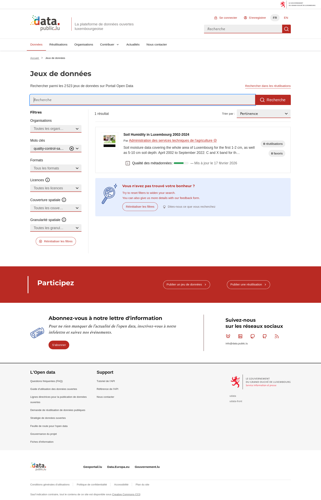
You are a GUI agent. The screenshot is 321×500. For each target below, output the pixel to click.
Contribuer (107, 44)
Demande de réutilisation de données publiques (57, 410)
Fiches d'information (41, 441)
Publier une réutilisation (246, 284)
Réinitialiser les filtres (58, 241)
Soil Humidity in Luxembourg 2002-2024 (156, 135)
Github (265, 336)
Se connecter (228, 17)
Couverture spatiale (48, 200)
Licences (40, 180)
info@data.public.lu (237, 343)
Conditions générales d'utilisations (50, 484)
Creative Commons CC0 (126, 494)
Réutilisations (58, 44)
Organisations (83, 44)
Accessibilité (121, 484)
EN (286, 17)
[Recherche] (142, 100)
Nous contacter (157, 44)
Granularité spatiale (48, 220)
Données (36, 44)
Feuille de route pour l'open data (48, 426)
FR (275, 17)
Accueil (34, 58)
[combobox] (243, 29)
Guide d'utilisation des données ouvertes (53, 389)
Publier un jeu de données (184, 284)
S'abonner (59, 345)
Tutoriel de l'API (106, 381)
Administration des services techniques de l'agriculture (173, 140)
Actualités (133, 44)
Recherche (286, 29)
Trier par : (228, 113)
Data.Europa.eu (118, 466)
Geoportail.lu (92, 466)
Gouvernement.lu (147, 466)
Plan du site (142, 484)
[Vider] (71, 148)
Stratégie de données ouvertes (48, 417)
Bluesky (229, 336)
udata (232, 395)
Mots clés (37, 140)
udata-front (235, 401)
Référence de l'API (107, 389)
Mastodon (253, 336)
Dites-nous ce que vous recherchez (191, 206)
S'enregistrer (257, 17)
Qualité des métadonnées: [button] (128, 163)
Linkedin (241, 336)
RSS (277, 336)
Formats (36, 160)
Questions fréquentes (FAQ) (46, 381)
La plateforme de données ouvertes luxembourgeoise (104, 26)
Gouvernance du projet (43, 433)
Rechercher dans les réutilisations (268, 85)
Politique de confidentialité (92, 484)
